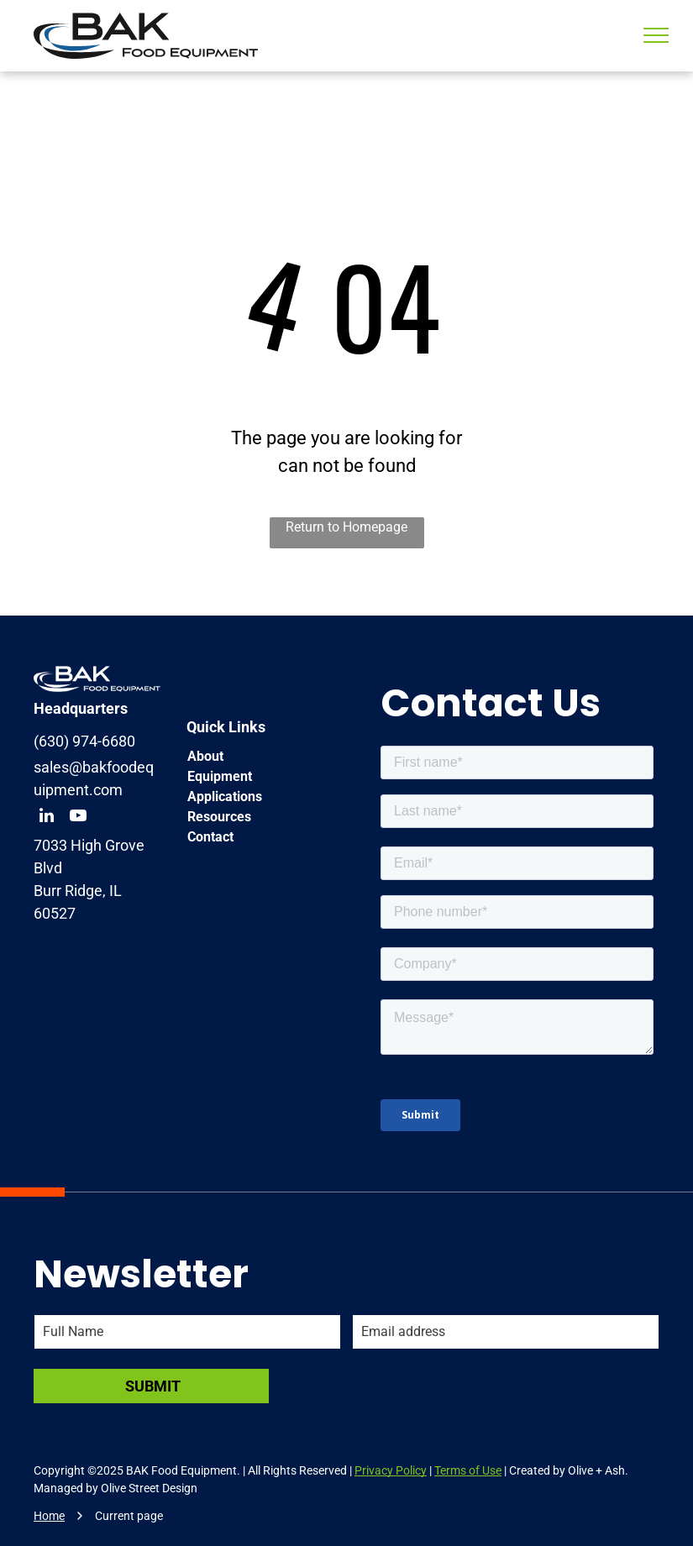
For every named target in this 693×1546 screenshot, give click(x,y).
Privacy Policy (390, 1470)
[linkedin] (46, 817)
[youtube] (78, 817)
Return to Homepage (346, 527)
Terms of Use (467, 1470)
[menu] (656, 35)
